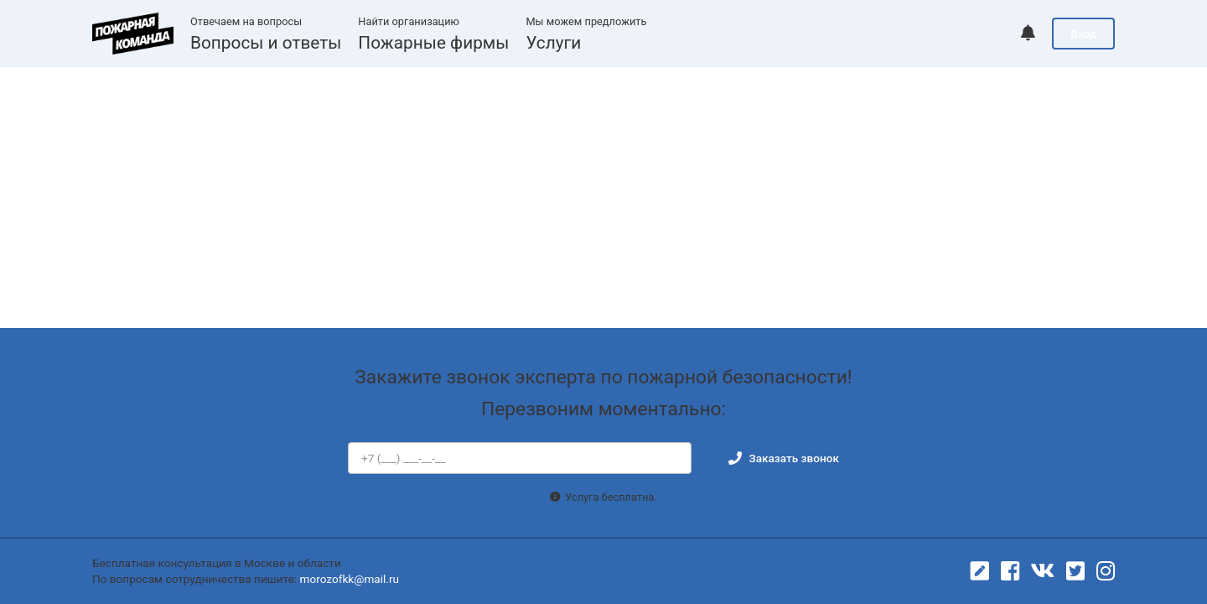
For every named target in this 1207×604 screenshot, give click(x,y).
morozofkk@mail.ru (350, 579)
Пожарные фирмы (433, 43)
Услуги (553, 43)
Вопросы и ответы (265, 43)
